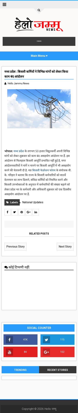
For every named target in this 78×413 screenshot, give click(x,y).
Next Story (65, 246)
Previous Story (15, 246)
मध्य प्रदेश (19, 151)
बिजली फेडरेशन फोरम (44, 170)
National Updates (32, 202)
